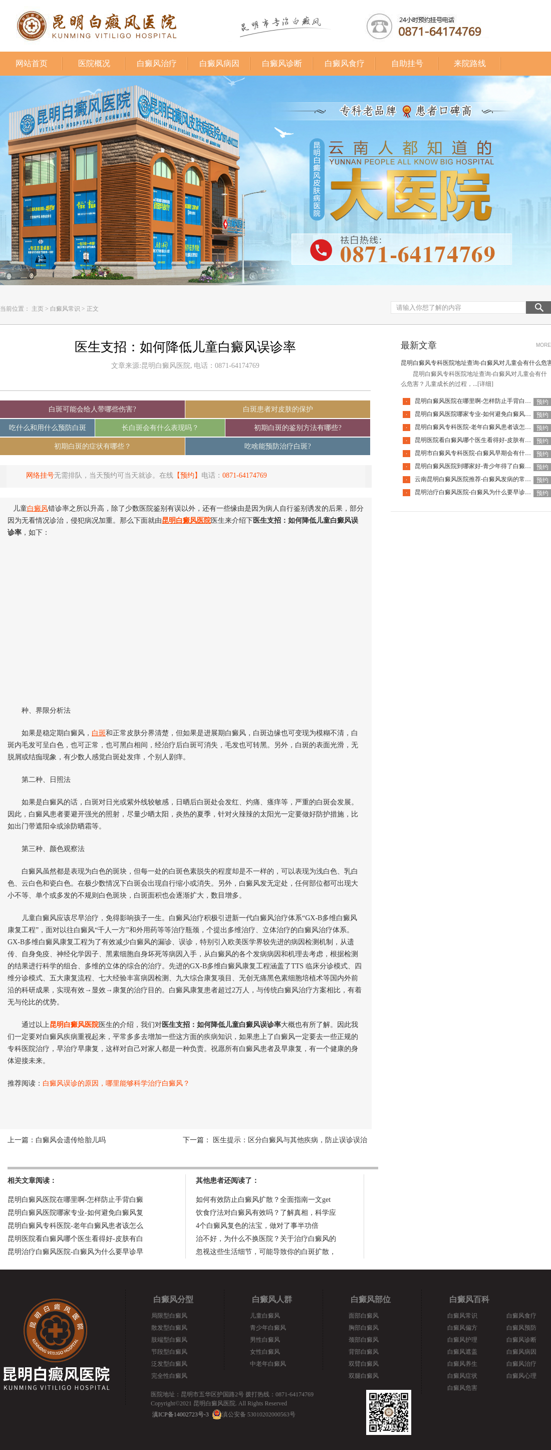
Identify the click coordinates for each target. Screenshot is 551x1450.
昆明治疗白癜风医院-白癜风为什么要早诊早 (75, 1252)
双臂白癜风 (364, 1363)
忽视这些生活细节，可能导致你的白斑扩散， (266, 1252)
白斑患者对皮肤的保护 (278, 409)
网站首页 (32, 63)
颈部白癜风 (364, 1339)
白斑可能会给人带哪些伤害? (92, 409)
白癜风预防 (521, 1327)
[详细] (485, 383)
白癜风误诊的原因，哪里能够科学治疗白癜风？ (116, 1083)
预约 (542, 401)
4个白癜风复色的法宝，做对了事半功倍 (257, 1225)
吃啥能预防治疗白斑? (277, 446)
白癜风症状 (462, 1375)
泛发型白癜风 (169, 1363)
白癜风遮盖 (462, 1351)
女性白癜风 (265, 1351)
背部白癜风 (364, 1351)
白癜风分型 (173, 1299)
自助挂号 (407, 63)
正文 (93, 308)
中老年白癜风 (268, 1363)
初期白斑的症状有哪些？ (92, 446)
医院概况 (94, 63)
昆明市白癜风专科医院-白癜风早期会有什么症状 (479, 453)
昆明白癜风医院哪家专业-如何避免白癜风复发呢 (479, 414)
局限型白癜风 (169, 1315)
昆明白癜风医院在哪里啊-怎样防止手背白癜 (75, 1199)
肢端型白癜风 (169, 1339)
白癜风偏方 (462, 1327)
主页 (38, 308)
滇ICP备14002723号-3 (180, 1414)
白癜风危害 (462, 1387)
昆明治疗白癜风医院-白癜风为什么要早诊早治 (476, 492)
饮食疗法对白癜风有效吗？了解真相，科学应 (266, 1212)
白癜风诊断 (282, 63)
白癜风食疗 (345, 63)
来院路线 (470, 63)
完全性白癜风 (169, 1375)
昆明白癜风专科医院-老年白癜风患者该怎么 (75, 1225)
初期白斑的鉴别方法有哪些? (297, 428)
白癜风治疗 (157, 63)
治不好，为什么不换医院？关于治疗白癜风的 (266, 1238)
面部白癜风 (364, 1315)
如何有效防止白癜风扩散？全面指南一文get (263, 1199)
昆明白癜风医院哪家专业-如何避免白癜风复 (75, 1212)
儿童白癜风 (265, 1315)
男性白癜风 (265, 1339)
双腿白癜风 (364, 1375)
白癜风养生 (462, 1363)
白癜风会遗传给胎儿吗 (71, 1140)
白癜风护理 (462, 1339)
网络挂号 (40, 475)
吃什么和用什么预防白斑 (47, 428)
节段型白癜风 (169, 1351)
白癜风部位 (371, 1299)
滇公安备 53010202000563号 (259, 1414)
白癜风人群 (272, 1299)
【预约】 (187, 475)
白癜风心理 (521, 1375)
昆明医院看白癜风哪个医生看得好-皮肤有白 (75, 1238)
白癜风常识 (65, 308)
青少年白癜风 (268, 1327)
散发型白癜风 (169, 1327)
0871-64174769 (244, 475)
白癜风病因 (219, 63)
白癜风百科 (469, 1299)
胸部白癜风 (364, 1327)
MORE (543, 345)
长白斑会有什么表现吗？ (160, 428)
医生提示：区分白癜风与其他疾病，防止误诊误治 (289, 1140)
